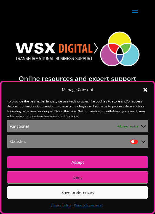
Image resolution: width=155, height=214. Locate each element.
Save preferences (78, 192)
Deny (77, 177)
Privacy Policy (60, 205)
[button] (145, 90)
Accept (77, 162)
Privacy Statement (88, 205)
